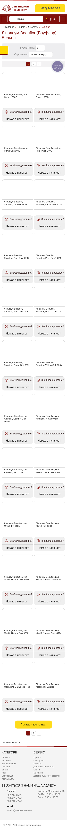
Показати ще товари (34, 724)
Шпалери (6, 760)
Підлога (6, 757)
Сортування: (21, 54)
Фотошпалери (9, 763)
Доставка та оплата (44, 766)
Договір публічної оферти (47, 776)
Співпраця (39, 760)
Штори (5, 769)
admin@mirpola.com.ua (19, 810)
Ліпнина (6, 766)
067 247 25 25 (14, 795)
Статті (37, 769)
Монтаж (37, 763)
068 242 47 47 (14, 801)
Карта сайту (8, 779)
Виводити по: (27, 47)
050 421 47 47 (14, 798)
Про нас (38, 757)
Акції (4, 772)
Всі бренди (7, 776)
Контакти (38, 772)
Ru (47, 19)
